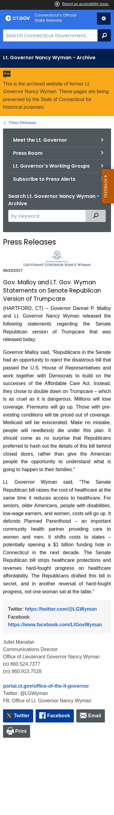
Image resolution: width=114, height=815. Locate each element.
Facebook (58, 715)
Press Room (28, 153)
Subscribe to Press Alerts (44, 179)
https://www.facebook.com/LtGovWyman (55, 624)
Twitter (21, 715)
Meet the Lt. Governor (40, 140)
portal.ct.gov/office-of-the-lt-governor (46, 686)
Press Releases (22, 122)
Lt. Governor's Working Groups (51, 165)
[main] (57, 432)
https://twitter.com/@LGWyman (61, 609)
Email (94, 715)
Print (20, 731)
